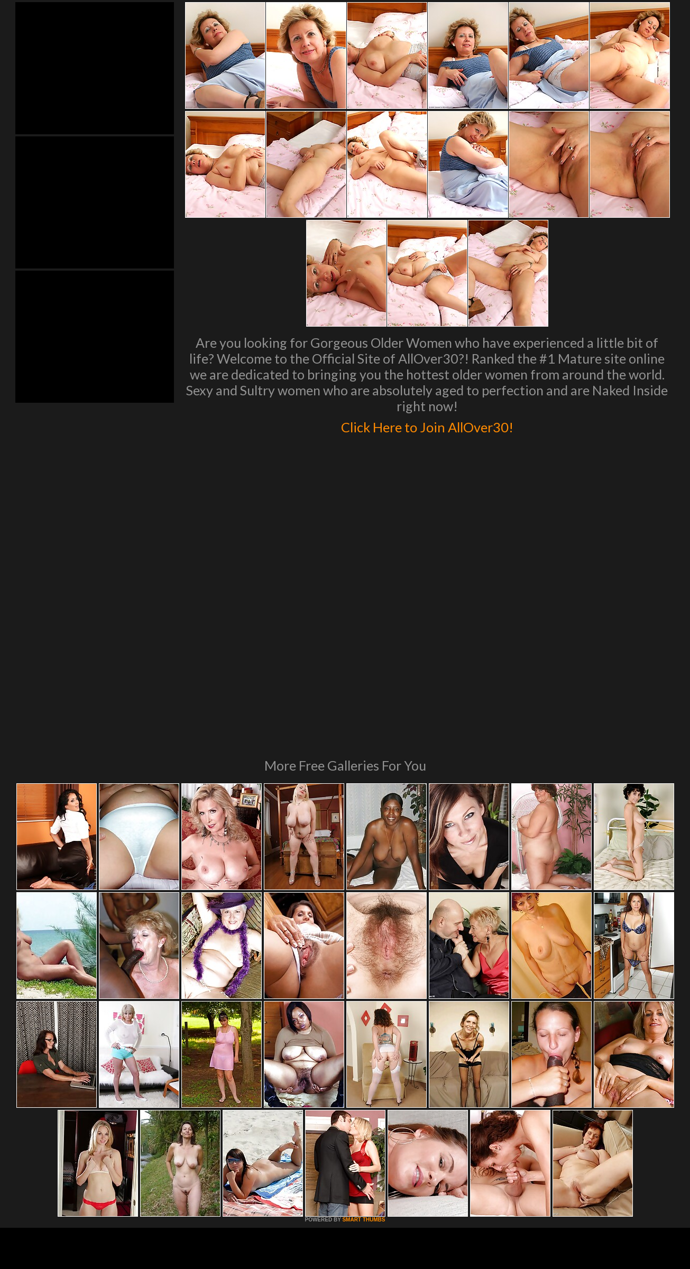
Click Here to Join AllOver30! (427, 425)
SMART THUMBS (363, 1075)
